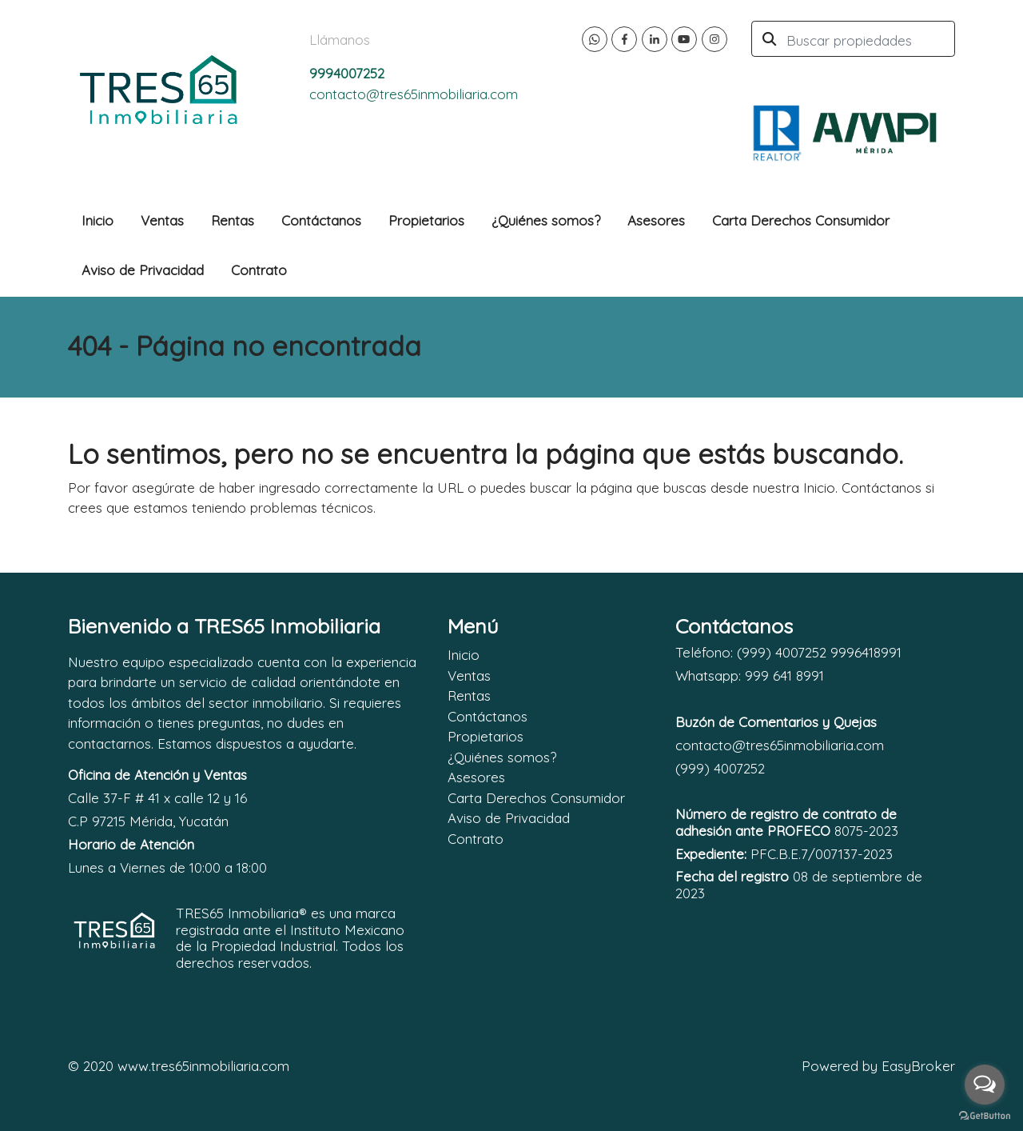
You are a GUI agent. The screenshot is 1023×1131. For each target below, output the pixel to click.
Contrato (259, 270)
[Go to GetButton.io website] (984, 1115)
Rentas (232, 220)
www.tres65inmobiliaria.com (203, 1065)
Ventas (162, 220)
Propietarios (426, 220)
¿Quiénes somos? (546, 220)
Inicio (97, 220)
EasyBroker (918, 1065)
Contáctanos (321, 220)
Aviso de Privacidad (143, 270)
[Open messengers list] (985, 1085)
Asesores (656, 220)
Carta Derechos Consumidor (801, 220)
